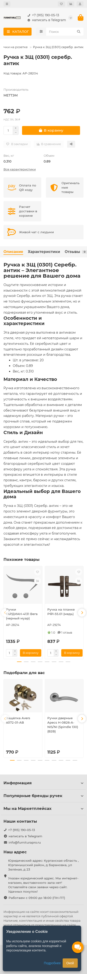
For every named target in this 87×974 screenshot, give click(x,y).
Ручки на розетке (14, 47)
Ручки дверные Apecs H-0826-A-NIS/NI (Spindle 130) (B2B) (62, 724)
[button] (5, 613)
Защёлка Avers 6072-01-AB (18, 720)
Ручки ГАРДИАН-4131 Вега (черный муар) (22, 614)
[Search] (65, 32)
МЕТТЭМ (10, 95)
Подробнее (52, 963)
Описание (13, 251)
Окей (70, 963)
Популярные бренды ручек (43, 795)
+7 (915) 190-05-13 (42, 15)
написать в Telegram (46, 20)
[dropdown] (6, 4)
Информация (43, 783)
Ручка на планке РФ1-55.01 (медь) (61, 612)
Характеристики (44, 251)
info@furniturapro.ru (25, 842)
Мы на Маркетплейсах (43, 808)
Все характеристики (19, 169)
